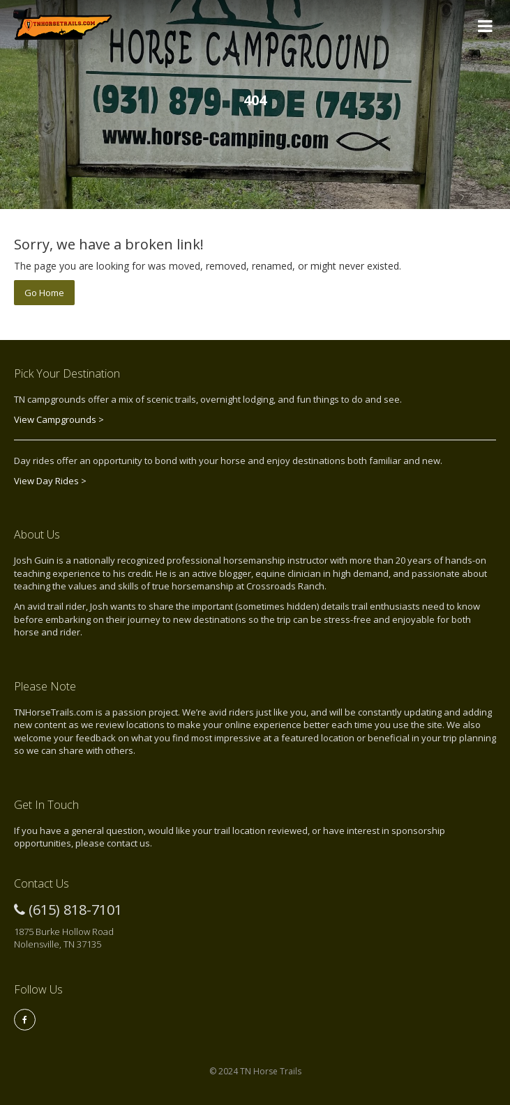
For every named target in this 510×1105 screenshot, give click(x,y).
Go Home (44, 292)
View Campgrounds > (59, 419)
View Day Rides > (50, 480)
